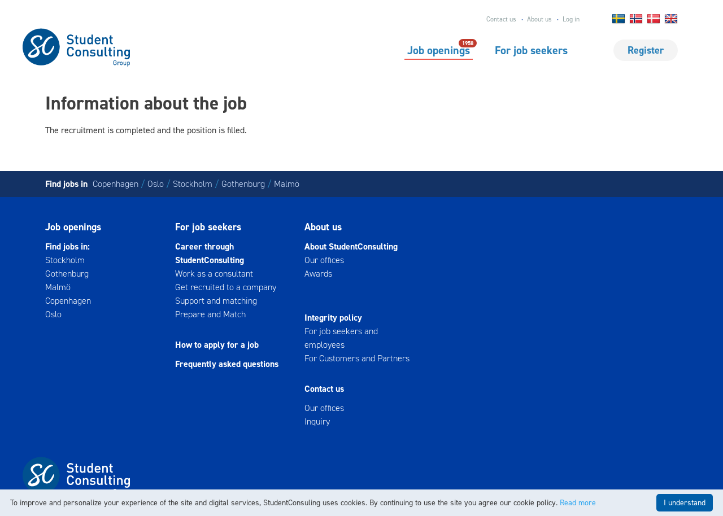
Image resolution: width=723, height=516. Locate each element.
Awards (318, 273)
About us (539, 19)
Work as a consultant (214, 273)
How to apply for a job (217, 345)
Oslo (155, 184)
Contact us (501, 19)
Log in (571, 19)
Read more (578, 502)
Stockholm (192, 184)
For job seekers (531, 50)
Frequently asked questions (226, 364)
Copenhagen (115, 184)
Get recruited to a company (225, 287)
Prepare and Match (210, 314)
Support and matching (216, 301)
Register (646, 50)
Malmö (286, 184)
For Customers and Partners (357, 358)
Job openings (438, 50)
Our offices (324, 260)
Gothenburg (243, 184)
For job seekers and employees (341, 338)
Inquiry (317, 421)
